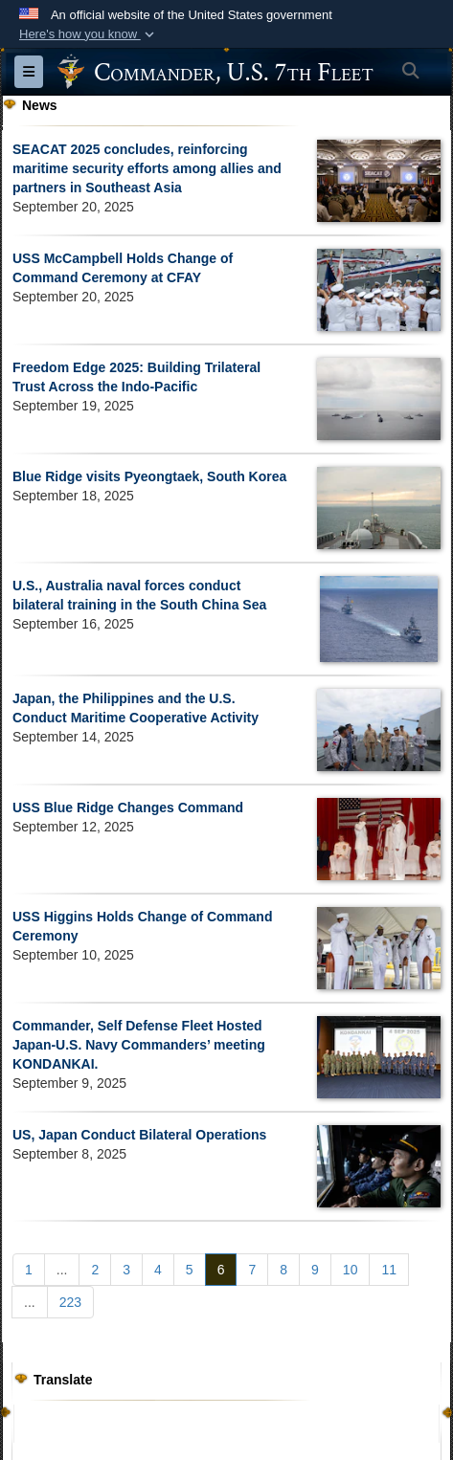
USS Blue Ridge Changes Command (127, 807)
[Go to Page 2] (95, 1269)
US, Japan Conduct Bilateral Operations (139, 1134)
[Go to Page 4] (158, 1269)
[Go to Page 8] (283, 1269)
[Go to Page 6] (221, 1269)
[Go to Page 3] (126, 1269)
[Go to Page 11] (389, 1269)
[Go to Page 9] (315, 1269)
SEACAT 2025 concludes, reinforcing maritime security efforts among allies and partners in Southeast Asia (147, 168)
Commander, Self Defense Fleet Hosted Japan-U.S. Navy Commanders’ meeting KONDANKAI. (138, 1045)
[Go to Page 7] (252, 1269)
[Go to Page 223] (70, 1302)
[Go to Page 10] (350, 1269)
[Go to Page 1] (28, 1269)
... (62, 1269)
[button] (88, 34)
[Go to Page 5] (189, 1269)
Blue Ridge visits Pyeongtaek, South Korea (149, 476)
